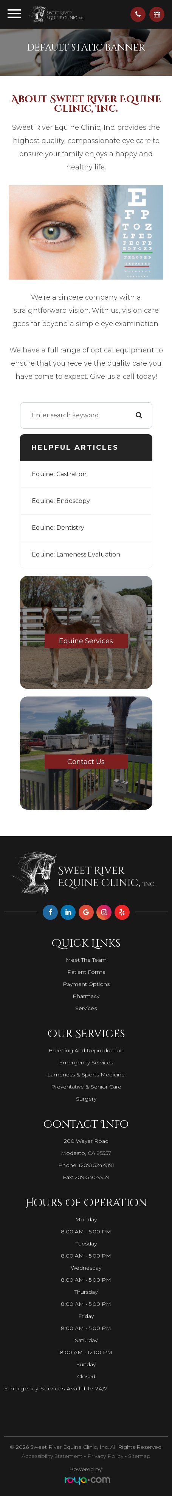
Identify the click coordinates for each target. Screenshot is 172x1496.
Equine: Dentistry (58, 527)
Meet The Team (86, 959)
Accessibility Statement (52, 1456)
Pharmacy (86, 996)
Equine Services (86, 641)
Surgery (86, 1098)
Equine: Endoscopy (61, 500)
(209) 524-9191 (96, 1165)
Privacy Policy (105, 1456)
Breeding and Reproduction (86, 1050)
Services (86, 1008)
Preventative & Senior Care (86, 1086)
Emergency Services (86, 1062)
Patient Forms (86, 972)
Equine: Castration (59, 474)
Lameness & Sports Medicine (86, 1074)
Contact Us (86, 761)
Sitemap (139, 1456)
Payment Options (86, 984)
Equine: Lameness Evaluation (76, 554)
